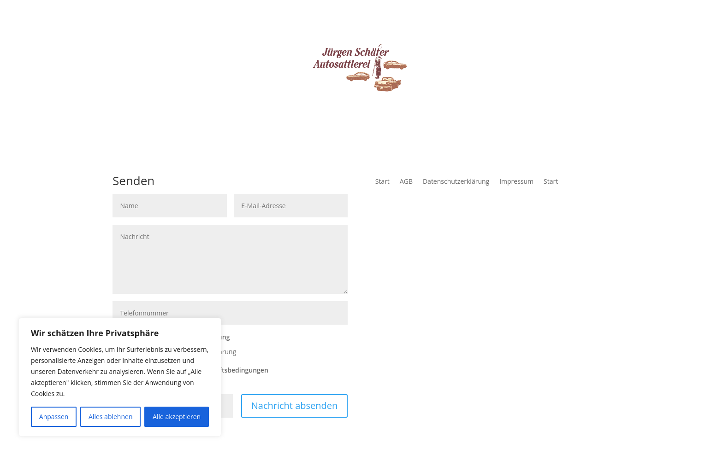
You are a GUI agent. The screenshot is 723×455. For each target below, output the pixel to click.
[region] (119, 377)
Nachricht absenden (294, 405)
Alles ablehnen (110, 416)
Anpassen (54, 416)
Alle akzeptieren (177, 416)
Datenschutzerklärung (456, 182)
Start (382, 182)
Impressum (516, 182)
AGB (406, 182)
